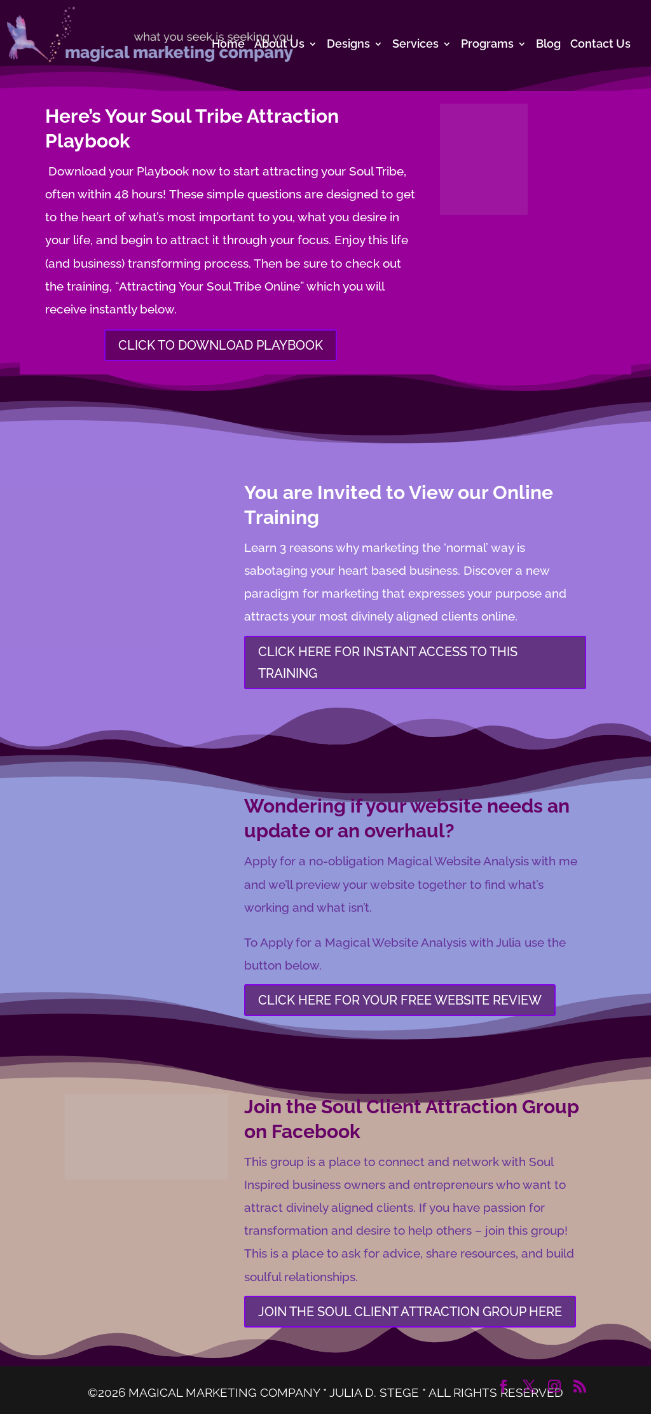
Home (228, 44)
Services (415, 44)
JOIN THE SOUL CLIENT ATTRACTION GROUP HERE (410, 1311)
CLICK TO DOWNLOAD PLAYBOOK (220, 345)
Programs (487, 44)
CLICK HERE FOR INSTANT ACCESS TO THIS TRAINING (387, 662)
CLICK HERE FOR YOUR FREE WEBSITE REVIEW (400, 1000)
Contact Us (600, 44)
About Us (279, 44)
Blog (548, 44)
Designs (348, 44)
